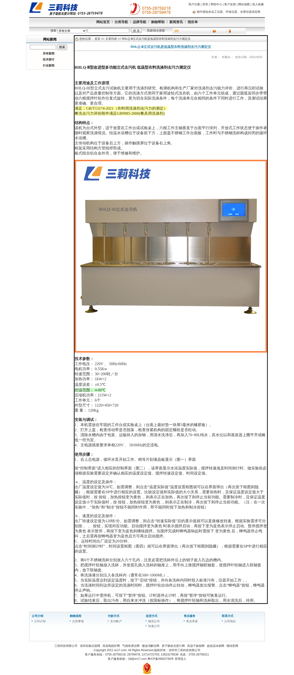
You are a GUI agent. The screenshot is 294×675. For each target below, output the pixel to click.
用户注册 (194, 4)
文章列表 (111, 38)
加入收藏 (258, 4)
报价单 (193, 22)
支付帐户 (116, 621)
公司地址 (230, 621)
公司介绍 (37, 616)
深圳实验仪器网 (90, 646)
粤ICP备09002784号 (161, 659)
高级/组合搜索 (156, 30)
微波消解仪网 (150, 646)
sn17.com (120, 650)
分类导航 (121, 22)
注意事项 (78, 621)
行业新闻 (48, 65)
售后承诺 (192, 621)
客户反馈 (230, 4)
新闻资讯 (176, 22)
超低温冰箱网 (215, 646)
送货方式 (151, 616)
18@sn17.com (137, 659)
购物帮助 (158, 22)
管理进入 (180, 659)
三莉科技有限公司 (65, 646)
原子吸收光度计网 (173, 646)
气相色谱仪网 (131, 646)
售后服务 (189, 616)
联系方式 (227, 616)
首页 (97, 38)
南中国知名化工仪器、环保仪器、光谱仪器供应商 (228, 11)
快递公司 (154, 626)
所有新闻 (48, 53)
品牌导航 (139, 22)
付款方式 (113, 616)
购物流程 (75, 616)
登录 (205, 4)
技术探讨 (48, 59)
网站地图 (244, 4)
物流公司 (154, 621)
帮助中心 (216, 4)
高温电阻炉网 (111, 646)
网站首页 (103, 22)
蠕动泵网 (232, 646)
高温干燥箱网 (196, 646)
